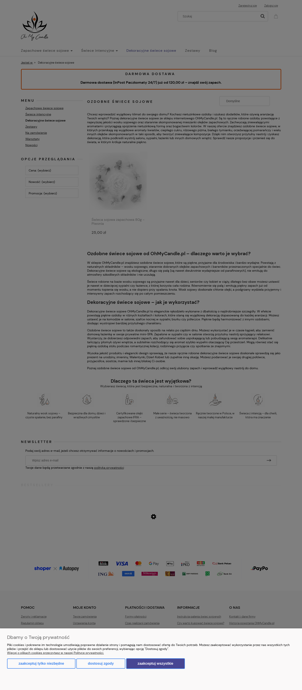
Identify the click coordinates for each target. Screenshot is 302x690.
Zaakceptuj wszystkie (155, 663)
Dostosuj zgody (101, 663)
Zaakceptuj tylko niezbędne (41, 663)
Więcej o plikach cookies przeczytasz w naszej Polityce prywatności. (55, 653)
